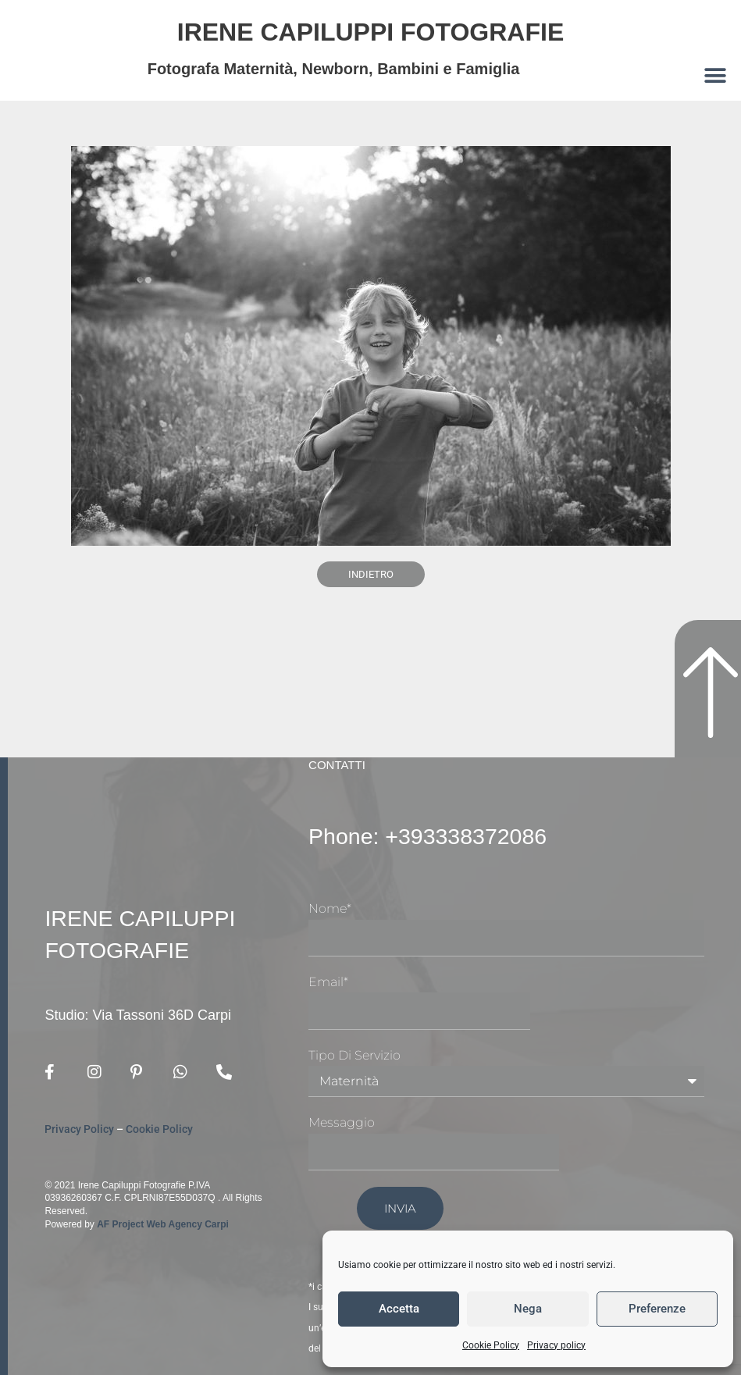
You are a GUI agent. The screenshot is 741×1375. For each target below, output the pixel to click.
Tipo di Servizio (354, 1055)
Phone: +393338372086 (442, 835)
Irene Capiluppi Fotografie (370, 29)
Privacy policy (556, 1345)
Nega (528, 1309)
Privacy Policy (79, 1129)
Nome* (329, 908)
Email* (328, 981)
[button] (715, 75)
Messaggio (341, 1122)
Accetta (399, 1309)
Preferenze (657, 1309)
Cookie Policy (490, 1345)
